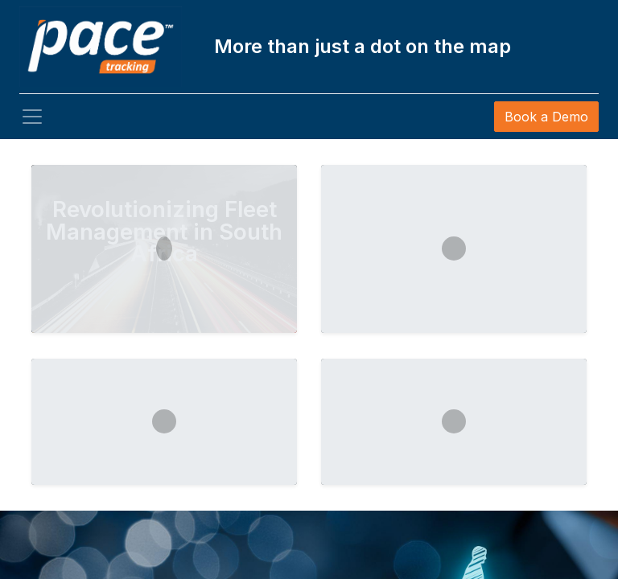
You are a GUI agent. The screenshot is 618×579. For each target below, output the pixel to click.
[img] (24, 363)
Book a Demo (546, 117)
